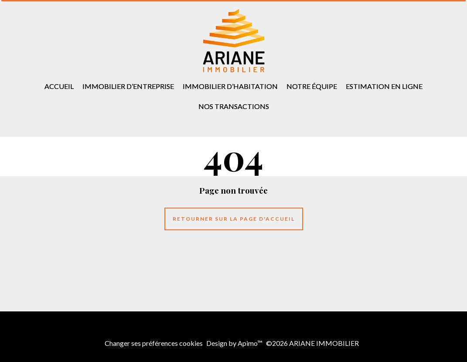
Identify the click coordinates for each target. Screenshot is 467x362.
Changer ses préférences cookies (154, 343)
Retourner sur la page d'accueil (234, 218)
